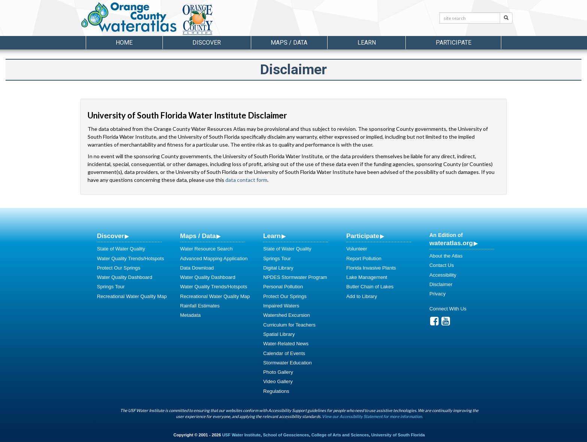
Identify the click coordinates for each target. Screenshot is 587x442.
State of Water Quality (121, 249)
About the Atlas (446, 256)
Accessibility (442, 275)
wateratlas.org (451, 243)
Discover (110, 236)
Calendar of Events (284, 353)
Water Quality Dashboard (124, 277)
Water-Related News (285, 343)
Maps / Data (198, 236)
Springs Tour (111, 286)
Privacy (437, 294)
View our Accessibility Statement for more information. (372, 416)
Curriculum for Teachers (289, 325)
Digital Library (278, 268)
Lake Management (366, 277)
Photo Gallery (278, 372)
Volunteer (356, 249)
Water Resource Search (206, 249)
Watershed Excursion (286, 315)
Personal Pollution (283, 286)
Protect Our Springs (118, 268)
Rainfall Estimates (200, 306)
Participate (362, 236)
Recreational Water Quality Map (132, 296)
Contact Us (441, 265)
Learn (272, 236)
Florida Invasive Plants (371, 268)
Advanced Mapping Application (213, 258)
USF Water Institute (241, 435)
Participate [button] (453, 42)
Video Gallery (278, 381)
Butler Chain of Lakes (369, 286)
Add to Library (361, 296)
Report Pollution (363, 258)
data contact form (246, 180)
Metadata (190, 315)
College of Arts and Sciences (340, 435)
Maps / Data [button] (289, 42)
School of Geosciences (286, 435)
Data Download (197, 268)
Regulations (276, 391)
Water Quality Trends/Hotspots (130, 258)
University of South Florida (398, 435)
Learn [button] (367, 42)
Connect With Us (447, 309)
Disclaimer (441, 284)
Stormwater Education (287, 363)
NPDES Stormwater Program (295, 277)
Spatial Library (279, 334)
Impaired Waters (281, 306)
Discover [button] (206, 42)
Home (124, 42)
